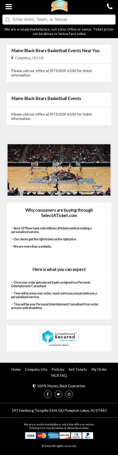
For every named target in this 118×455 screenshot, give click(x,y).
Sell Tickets (78, 369)
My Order (99, 369)
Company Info (36, 369)
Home (16, 369)
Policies (58, 369)
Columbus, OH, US (27, 58)
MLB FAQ (59, 375)
